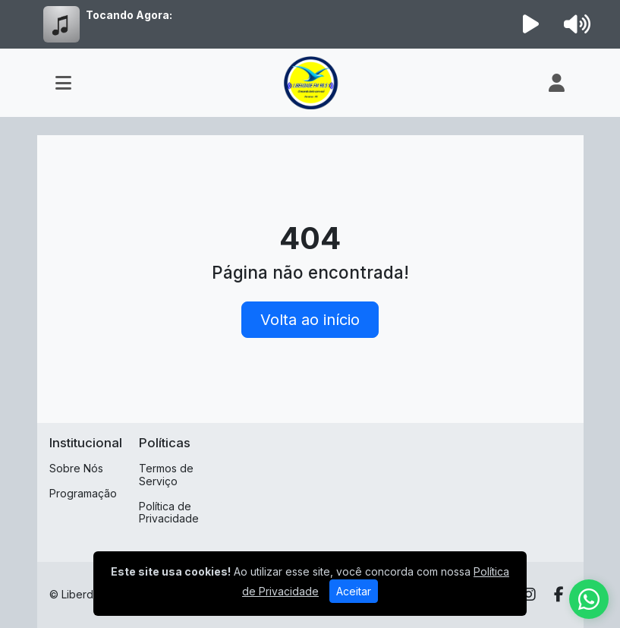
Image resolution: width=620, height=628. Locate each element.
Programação (83, 493)
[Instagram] (529, 594)
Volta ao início (310, 320)
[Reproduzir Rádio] (530, 24)
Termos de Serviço (166, 475)
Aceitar (353, 591)
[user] (557, 83)
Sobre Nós (76, 468)
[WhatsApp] (589, 599)
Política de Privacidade (169, 512)
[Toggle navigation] (63, 83)
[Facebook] (559, 594)
